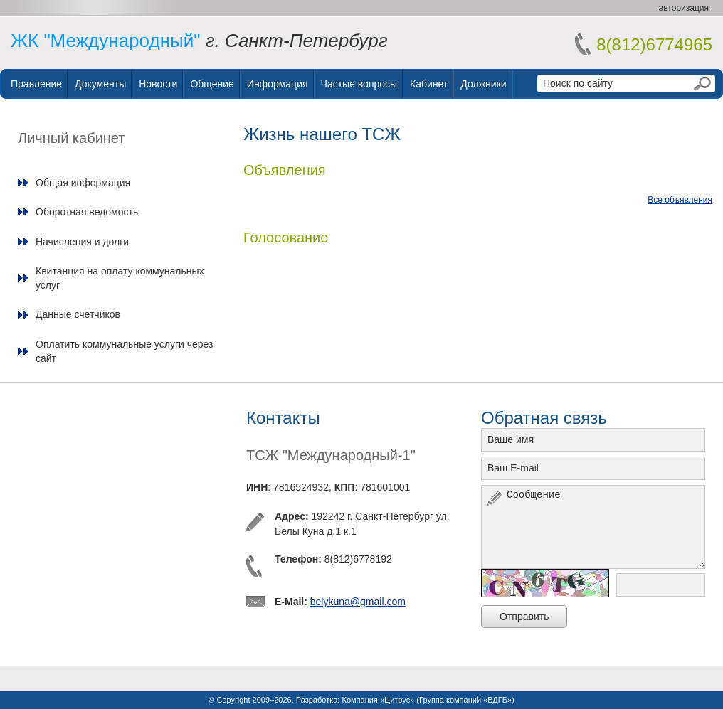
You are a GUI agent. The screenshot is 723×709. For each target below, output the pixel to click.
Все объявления (680, 200)
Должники (483, 84)
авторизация (684, 8)
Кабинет (429, 84)
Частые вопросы (359, 84)
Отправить (524, 616)
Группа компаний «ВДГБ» (465, 699)
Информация (277, 84)
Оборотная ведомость (87, 212)
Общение (211, 84)
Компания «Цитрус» (378, 699)
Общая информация (83, 182)
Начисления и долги (82, 241)
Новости (158, 84)
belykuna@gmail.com (358, 601)
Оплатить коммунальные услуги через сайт (124, 351)
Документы (100, 84)
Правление (36, 84)
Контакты (283, 417)
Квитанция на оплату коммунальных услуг (120, 278)
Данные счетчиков (78, 314)
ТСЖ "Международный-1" (331, 455)
